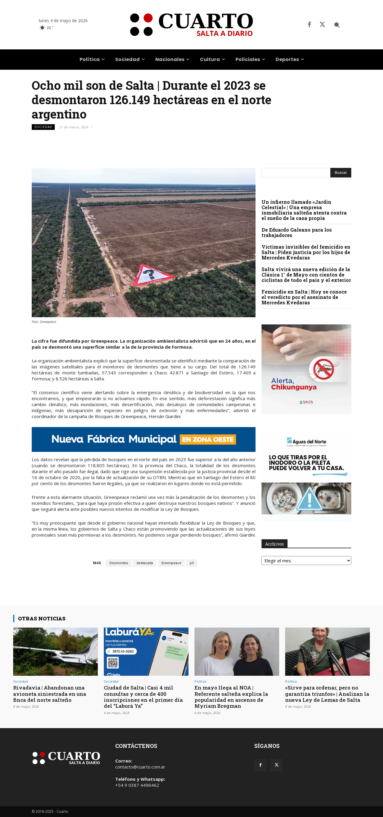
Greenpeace (171, 563)
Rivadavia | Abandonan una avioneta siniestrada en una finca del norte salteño (49, 693)
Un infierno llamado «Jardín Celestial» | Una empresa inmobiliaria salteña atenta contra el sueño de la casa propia (304, 210)
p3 (192, 563)
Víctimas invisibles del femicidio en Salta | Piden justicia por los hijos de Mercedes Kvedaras (306, 252)
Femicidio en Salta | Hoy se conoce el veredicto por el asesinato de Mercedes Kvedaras (304, 297)
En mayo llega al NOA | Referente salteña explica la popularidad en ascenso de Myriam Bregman (231, 696)
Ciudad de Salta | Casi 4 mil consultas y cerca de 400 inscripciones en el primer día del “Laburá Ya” (143, 696)
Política (200, 681)
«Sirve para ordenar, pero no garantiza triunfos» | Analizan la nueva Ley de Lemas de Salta (327, 693)
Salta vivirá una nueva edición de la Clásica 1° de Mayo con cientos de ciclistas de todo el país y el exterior (306, 274)
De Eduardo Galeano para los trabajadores (297, 232)
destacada (144, 563)
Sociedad (43, 127)
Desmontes (119, 563)
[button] (337, 25)
